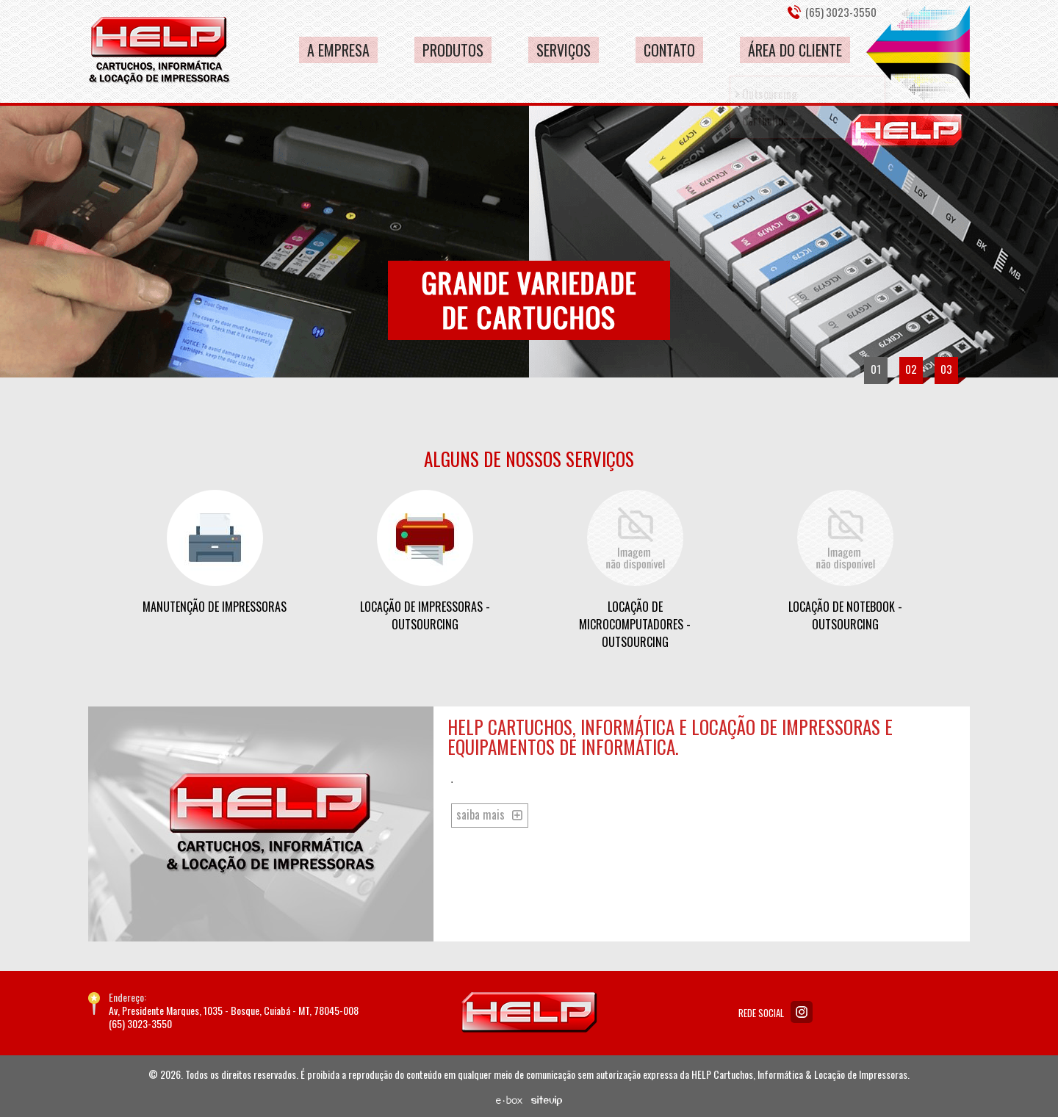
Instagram (802, 1012)
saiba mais (480, 814)
